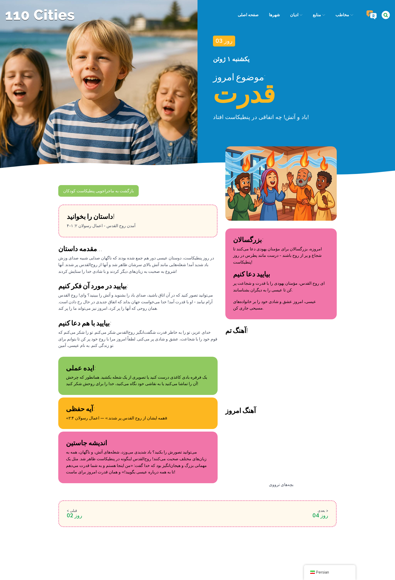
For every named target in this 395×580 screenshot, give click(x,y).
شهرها (274, 14)
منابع (319, 14)
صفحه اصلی (247, 14)
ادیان (296, 14)
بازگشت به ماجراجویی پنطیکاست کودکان (98, 191)
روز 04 (320, 515)
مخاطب (344, 14)
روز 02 (74, 515)
